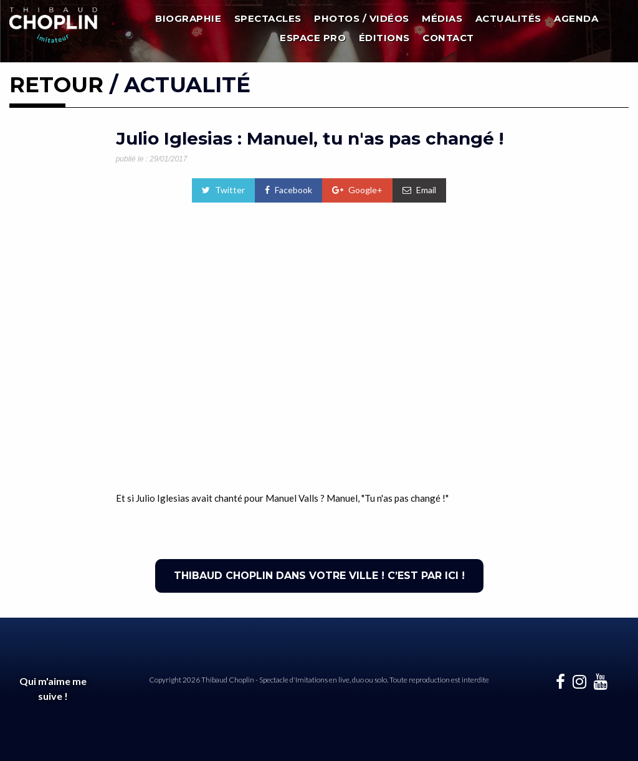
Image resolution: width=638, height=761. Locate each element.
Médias (442, 18)
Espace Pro (313, 38)
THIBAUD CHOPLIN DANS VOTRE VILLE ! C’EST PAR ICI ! (319, 576)
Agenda (576, 18)
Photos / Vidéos (361, 18)
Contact (448, 38)
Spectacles (268, 18)
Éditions (384, 38)
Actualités (508, 18)
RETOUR (56, 85)
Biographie (188, 18)
